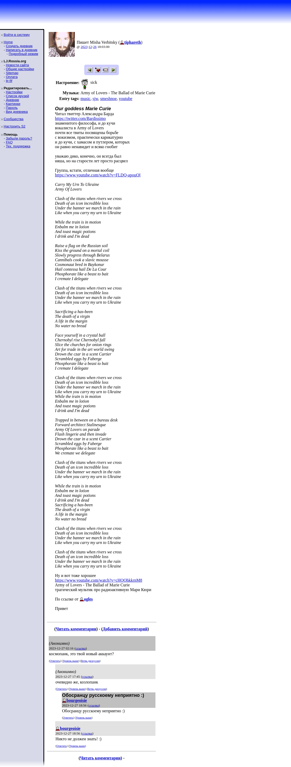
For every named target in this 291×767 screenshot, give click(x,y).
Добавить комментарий (125, 629)
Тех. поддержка (18, 146)
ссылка (81, 648)
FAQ (9, 142)
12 (90, 47)
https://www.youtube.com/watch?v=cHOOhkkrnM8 (98, 580)
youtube (125, 98)
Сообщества (14, 119)
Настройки (14, 92)
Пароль (12, 108)
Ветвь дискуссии (90, 660)
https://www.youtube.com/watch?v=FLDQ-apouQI (98, 175)
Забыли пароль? (19, 138)
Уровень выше (71, 660)
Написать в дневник (21, 50)
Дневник (12, 100)
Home (8, 42)
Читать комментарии (76, 629)
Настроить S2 (14, 126)
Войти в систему (17, 35)
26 (95, 47)
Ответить (55, 660)
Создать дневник (19, 46)
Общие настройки (20, 69)
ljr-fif (9, 81)
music (85, 98)
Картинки (13, 104)
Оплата (12, 77)
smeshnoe (108, 98)
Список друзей (17, 96)
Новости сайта (17, 65)
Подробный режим (23, 54)
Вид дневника (17, 112)
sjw (95, 98)
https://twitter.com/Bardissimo (80, 118)
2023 (84, 47)
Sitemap (12, 73)
